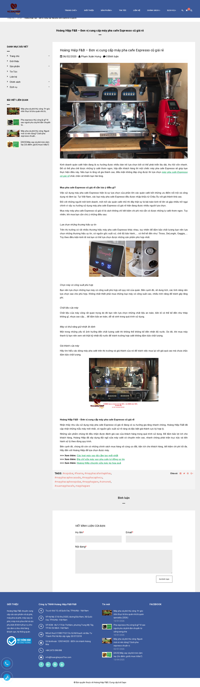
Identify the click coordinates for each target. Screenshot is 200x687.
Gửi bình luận (164, 579)
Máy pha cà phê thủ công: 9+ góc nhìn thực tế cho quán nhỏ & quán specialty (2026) (129, 614)
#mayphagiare (90, 481)
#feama (78, 473)
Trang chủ (71, 10)
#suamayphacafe (65, 485)
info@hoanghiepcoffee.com (58, 657)
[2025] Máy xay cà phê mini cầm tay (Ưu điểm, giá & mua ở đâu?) (128, 654)
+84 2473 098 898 (54, 650)
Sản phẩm (106, 10)
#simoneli (105, 481)
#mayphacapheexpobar (68, 481)
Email (129, 532)
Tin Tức (122, 10)
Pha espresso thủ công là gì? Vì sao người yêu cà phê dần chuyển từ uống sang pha (129, 628)
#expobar (68, 473)
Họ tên (79, 532)
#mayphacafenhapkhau (97, 473)
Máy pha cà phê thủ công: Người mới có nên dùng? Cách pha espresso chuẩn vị (128, 642)
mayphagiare (83, 485)
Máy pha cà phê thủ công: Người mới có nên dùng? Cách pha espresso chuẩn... (35, 133)
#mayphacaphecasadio (68, 477)
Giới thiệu (89, 10)
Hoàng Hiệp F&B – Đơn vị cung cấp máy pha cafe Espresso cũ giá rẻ (112, 50)
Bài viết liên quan (17, 100)
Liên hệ (136, 10)
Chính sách (153, 10)
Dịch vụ (171, 10)
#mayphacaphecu (92, 477)
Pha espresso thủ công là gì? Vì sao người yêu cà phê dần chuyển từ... (35, 122)
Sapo (124, 682)
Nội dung (81, 546)
